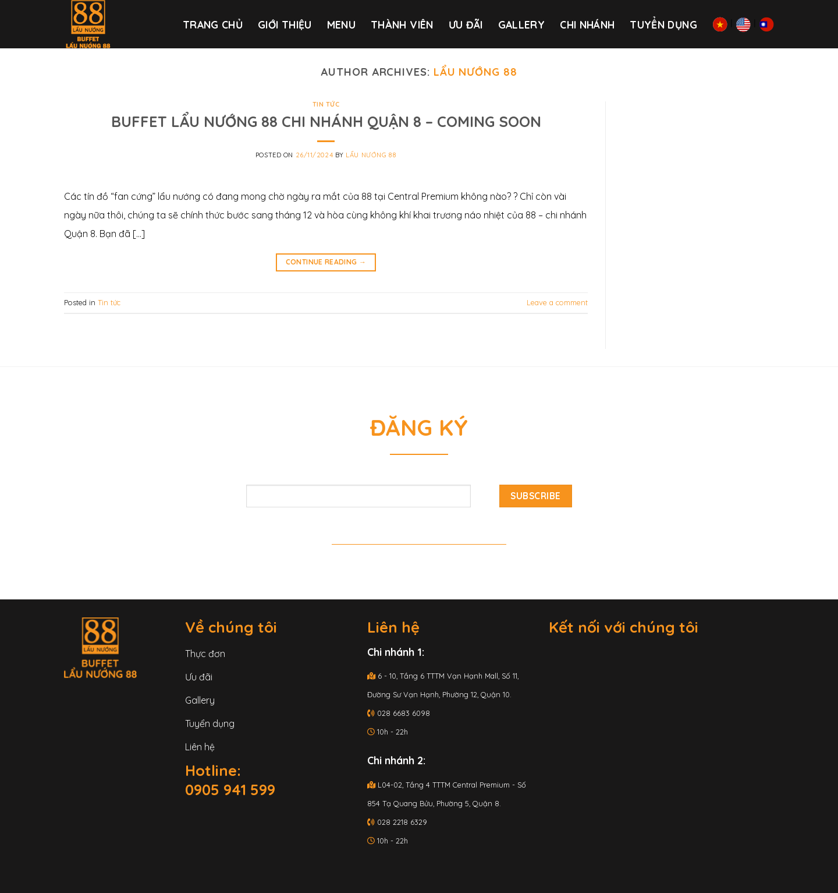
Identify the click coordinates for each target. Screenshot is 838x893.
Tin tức (326, 104)
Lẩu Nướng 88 (475, 72)
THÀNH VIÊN (402, 24)
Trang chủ (213, 24)
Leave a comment (557, 302)
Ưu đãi (466, 24)
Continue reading (326, 261)
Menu (341, 24)
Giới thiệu (285, 24)
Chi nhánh (587, 24)
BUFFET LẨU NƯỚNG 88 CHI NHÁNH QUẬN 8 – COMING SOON (326, 121)
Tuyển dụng (663, 24)
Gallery (521, 24)
